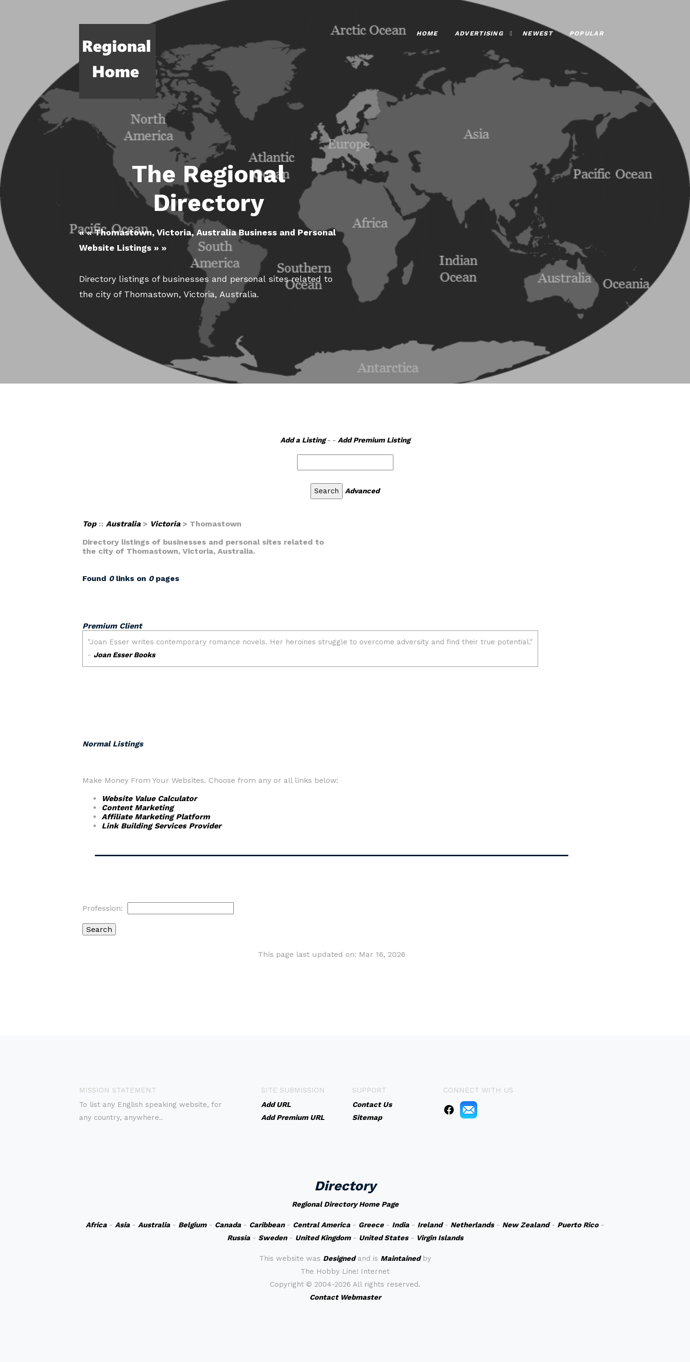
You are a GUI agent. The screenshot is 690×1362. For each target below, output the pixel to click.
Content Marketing (137, 807)
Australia (123, 523)
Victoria (165, 523)
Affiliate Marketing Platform (156, 816)
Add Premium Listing (374, 440)
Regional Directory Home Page (345, 1204)
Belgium (192, 1225)
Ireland (429, 1225)
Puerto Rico (577, 1225)
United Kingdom (323, 1238)
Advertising (479, 33)
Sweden (272, 1238)
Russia (238, 1238)
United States (383, 1238)
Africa (96, 1225)
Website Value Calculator (149, 798)
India (400, 1225)
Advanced (362, 491)
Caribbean (267, 1225)
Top (89, 523)
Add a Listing (302, 440)
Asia (122, 1225)
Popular (586, 33)
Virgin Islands (439, 1238)
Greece (371, 1225)
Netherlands (472, 1225)
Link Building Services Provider (161, 825)
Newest (537, 33)
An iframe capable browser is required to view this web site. (331, 672)
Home (427, 33)
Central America (321, 1225)
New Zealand (525, 1225)
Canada (228, 1225)
